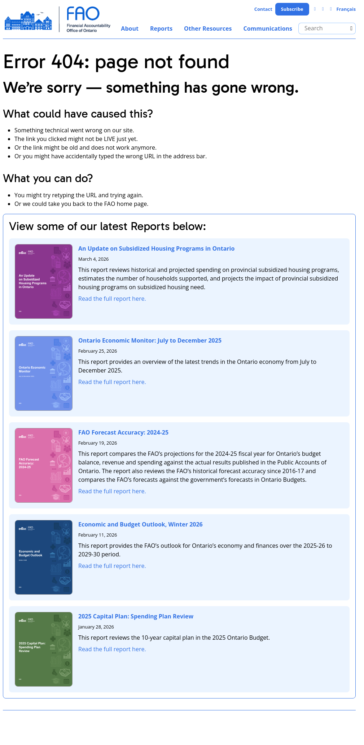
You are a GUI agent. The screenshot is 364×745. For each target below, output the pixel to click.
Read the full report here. (112, 299)
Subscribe (292, 9)
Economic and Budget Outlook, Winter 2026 (140, 524)
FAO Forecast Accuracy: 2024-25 (123, 432)
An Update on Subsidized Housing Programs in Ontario (156, 248)
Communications (267, 28)
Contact (263, 9)
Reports (161, 28)
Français (346, 9)
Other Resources (208, 28)
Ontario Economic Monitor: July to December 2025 (150, 340)
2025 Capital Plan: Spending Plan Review (135, 616)
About (130, 28)
